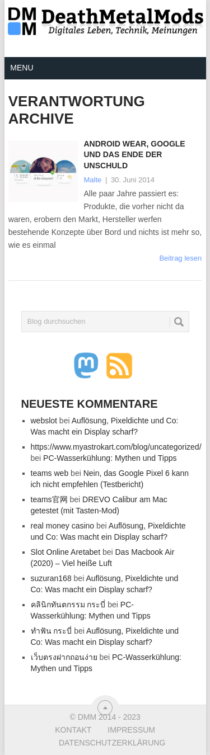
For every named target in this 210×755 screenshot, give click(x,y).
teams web (50, 473)
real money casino (63, 525)
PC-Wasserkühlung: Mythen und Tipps (109, 458)
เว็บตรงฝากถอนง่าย (64, 657)
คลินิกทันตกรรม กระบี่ (68, 604)
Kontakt (73, 729)
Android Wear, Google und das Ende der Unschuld (134, 154)
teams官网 (49, 499)
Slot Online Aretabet (66, 552)
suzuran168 (51, 578)
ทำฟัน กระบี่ (51, 630)
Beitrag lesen (180, 258)
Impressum (131, 729)
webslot (44, 420)
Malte (92, 180)
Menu (21, 67)
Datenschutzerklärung (112, 742)
